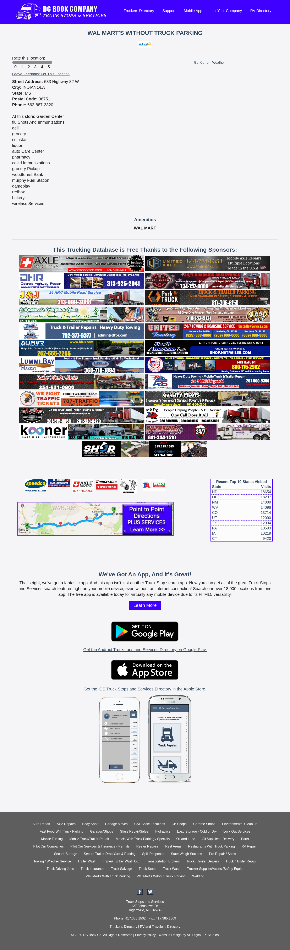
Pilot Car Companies (48, 846)
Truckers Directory (139, 11)
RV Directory (260, 11)
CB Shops (179, 824)
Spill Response (153, 854)
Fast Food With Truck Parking (61, 831)
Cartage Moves (116, 824)
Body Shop (90, 824)
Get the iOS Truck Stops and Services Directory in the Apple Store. (145, 689)
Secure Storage (65, 854)
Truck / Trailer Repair (241, 861)
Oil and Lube (185, 839)
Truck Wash (171, 869)
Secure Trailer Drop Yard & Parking (110, 854)
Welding (198, 876)
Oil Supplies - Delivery (218, 839)
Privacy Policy (145, 935)
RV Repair (249, 846)
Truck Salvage (121, 869)
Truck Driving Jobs (60, 869)
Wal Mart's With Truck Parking (108, 876)
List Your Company (226, 11)
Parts (245, 839)
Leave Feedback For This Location (41, 74)
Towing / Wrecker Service (52, 861)
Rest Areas (173, 846)
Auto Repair (41, 824)
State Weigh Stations (186, 854)
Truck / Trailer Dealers (202, 861)
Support (168, 11)
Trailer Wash (87, 861)
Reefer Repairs (147, 846)
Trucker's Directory (123, 926)
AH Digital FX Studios (203, 935)
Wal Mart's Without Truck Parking (161, 876)
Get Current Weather (209, 62)
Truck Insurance (92, 869)
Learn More (145, 605)
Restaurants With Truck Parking (211, 846)
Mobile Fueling (52, 839)
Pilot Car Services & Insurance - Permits (100, 846)
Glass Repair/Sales (134, 831)
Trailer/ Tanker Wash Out (121, 861)
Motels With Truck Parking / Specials (143, 839)
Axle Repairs (66, 824)
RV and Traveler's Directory (160, 926)
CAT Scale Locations (149, 824)
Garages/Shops (101, 831)
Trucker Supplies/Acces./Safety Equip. (215, 869)
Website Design (170, 935)
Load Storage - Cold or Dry (197, 831)
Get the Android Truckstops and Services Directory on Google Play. (145, 649)
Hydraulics (162, 831)
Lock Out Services (236, 831)
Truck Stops (147, 869)
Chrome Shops (204, 824)
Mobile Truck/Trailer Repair (89, 839)
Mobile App (193, 11)
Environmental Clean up (239, 824)
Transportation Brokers (163, 861)
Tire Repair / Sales (222, 854)
